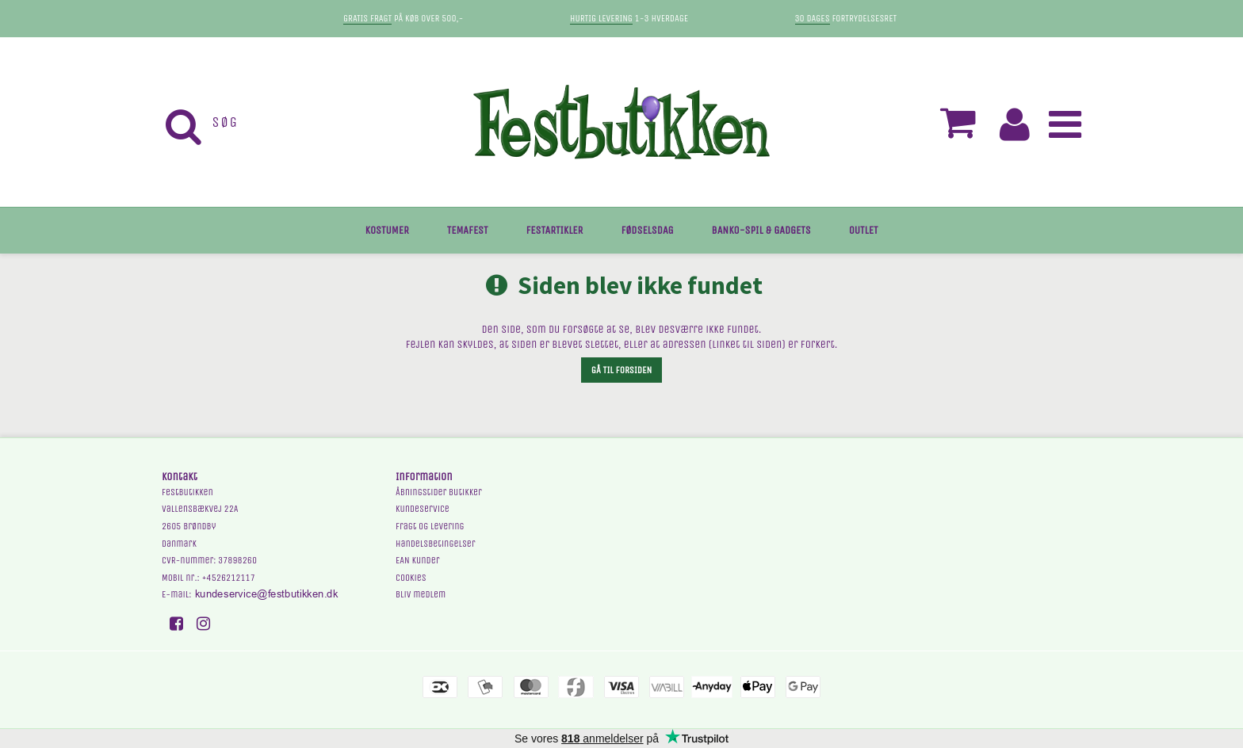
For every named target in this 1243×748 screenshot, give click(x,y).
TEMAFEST (467, 230)
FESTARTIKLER (554, 230)
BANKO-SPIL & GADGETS (761, 230)
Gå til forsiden (621, 370)
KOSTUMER (387, 230)
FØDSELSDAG (647, 230)
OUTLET (863, 230)
